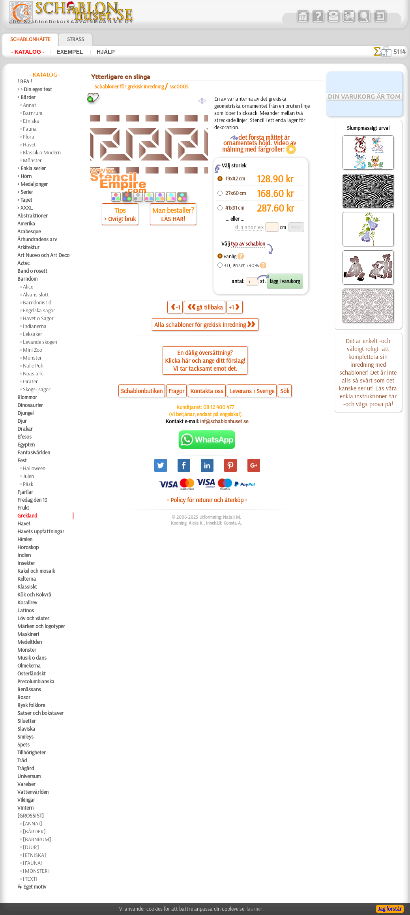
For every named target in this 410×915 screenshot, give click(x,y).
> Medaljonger (32, 184)
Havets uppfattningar (40, 531)
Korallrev (27, 602)
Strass (75, 39)
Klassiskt (27, 586)
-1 (175, 307)
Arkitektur (28, 247)
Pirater (30, 381)
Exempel (70, 52)
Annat (29, 105)
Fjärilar (25, 491)
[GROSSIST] (30, 815)
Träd (22, 760)
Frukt (23, 507)
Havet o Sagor (38, 318)
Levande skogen (40, 341)
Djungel (25, 412)
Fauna (30, 128)
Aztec (23, 262)
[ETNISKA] (34, 855)
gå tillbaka (205, 307)
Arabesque (29, 231)
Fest (22, 460)
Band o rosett (32, 270)
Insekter (26, 562)
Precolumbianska (35, 681)
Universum (29, 776)
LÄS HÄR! (173, 219)
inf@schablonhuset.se (224, 421)
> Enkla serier (31, 168)
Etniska (31, 120)
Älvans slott (36, 294)
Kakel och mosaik (36, 570)
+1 (234, 307)
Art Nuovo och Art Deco (43, 255)
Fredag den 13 (32, 499)
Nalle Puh (33, 365)
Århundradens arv (37, 239)
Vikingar (26, 799)
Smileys (25, 736)
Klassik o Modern (42, 152)
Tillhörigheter (31, 752)
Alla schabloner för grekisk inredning (204, 324)
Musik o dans (32, 657)
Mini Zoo (32, 349)
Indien (24, 555)
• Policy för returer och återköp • (207, 500)
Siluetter (26, 720)
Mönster (32, 160)
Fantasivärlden (33, 452)
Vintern (25, 807)
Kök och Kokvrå (34, 594)
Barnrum (32, 112)
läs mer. (255, 908)
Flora (28, 136)
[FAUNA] (33, 862)
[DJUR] (31, 847)
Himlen (24, 539)
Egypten (26, 444)
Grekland (27, 515)
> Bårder (26, 97)
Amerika (26, 223)
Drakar (25, 428)
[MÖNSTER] (36, 870)
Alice (28, 286)
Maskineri (28, 634)
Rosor (23, 697)
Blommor (27, 397)
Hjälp (106, 52)
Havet (29, 144)
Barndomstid (37, 302)
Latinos (25, 610)
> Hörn (24, 176)
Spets (23, 744)
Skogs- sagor (37, 389)
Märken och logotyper (41, 626)
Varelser (26, 784)
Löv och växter (33, 618)
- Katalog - (27, 52)
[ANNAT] (32, 823)
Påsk (28, 484)
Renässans (29, 689)
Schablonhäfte (30, 39)
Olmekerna (29, 665)
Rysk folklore (31, 705)
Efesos (24, 436)
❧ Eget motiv (31, 886)
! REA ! (24, 81)
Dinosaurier (30, 405)
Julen (28, 476)
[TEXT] (30, 878)
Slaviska (26, 728)
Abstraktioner (32, 215)
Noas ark (33, 373)
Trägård (25, 768)
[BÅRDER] (34, 831)
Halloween (34, 468)
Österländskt (31, 673)
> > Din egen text (34, 89)
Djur (22, 420)
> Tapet (24, 199)
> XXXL (25, 207)
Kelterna (26, 578)
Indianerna (35, 326)
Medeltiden (29, 641)
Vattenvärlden (33, 791)
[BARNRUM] (37, 839)
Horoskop (28, 547)
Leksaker (32, 334)
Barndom (27, 278)
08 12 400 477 (218, 407)
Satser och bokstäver (40, 712)
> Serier (25, 191)
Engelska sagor (39, 310)
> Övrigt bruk (120, 219)
